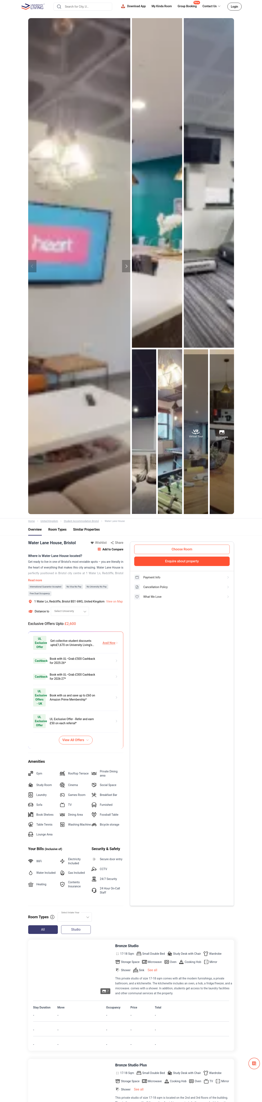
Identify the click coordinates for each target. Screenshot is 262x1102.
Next (126, 266)
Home (31, 521)
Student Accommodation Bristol (81, 521)
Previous (32, 266)
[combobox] (83, 6)
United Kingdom (49, 521)
